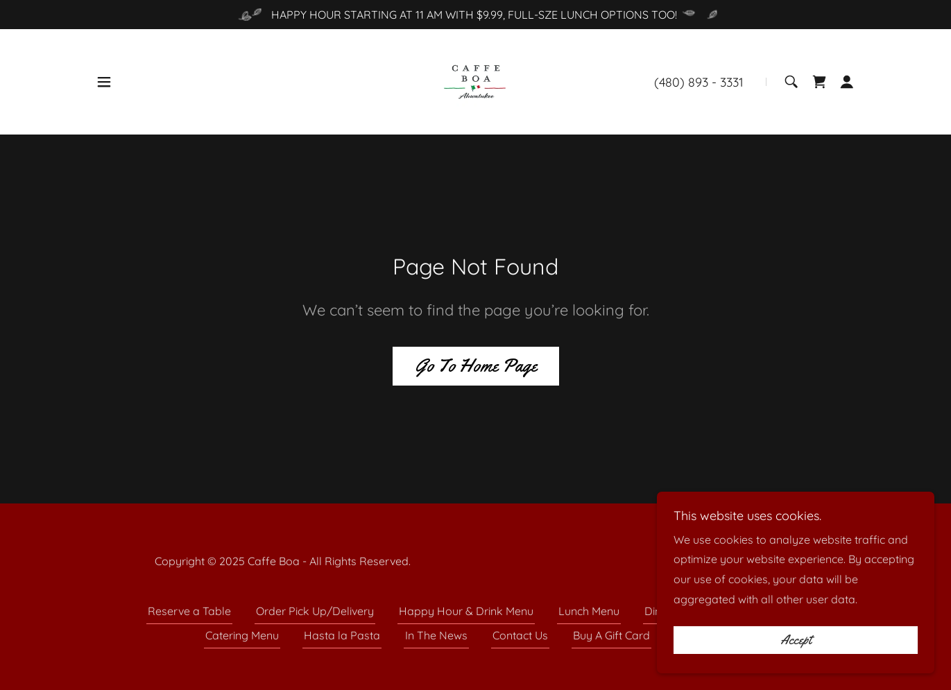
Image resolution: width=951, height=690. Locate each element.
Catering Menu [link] (242, 635)
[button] (104, 82)
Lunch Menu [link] (588, 611)
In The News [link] (436, 635)
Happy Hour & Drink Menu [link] (466, 611)
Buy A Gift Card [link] (611, 635)
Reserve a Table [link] (189, 611)
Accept (796, 640)
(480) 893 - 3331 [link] (699, 82)
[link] (475, 80)
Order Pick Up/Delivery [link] (315, 611)
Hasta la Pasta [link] (342, 635)
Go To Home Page (476, 365)
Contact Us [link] (520, 635)
